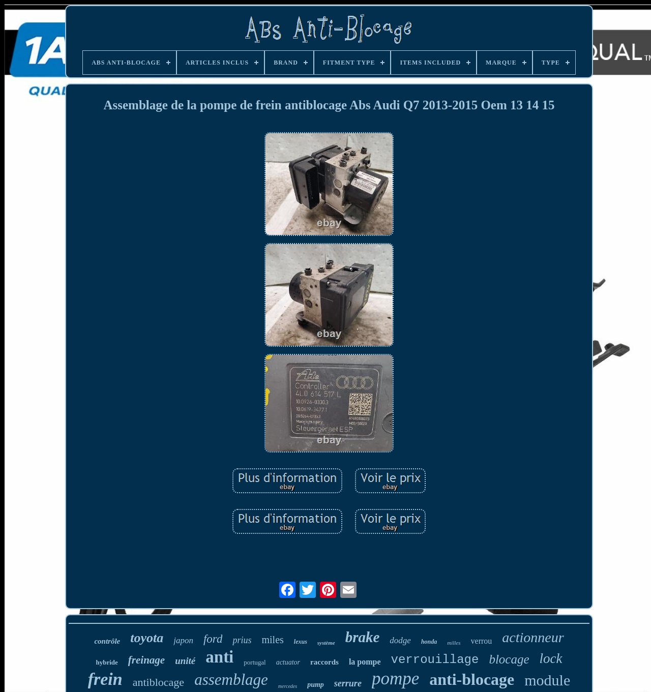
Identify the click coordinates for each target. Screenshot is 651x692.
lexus (300, 641)
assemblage (231, 679)
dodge (400, 640)
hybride (106, 662)
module (547, 680)
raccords (324, 662)
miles (272, 639)
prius (241, 640)
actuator (288, 662)
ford (213, 639)
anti (219, 657)
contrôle (107, 641)
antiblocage (158, 682)
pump (315, 684)
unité (185, 660)
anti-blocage (471, 679)
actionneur (533, 637)
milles (453, 643)
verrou (481, 641)
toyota (146, 637)
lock (551, 658)
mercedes (287, 686)
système (326, 643)
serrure (348, 683)
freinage (146, 660)
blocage (509, 659)
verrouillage (435, 660)
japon (183, 640)
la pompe (365, 661)
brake (362, 637)
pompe (395, 678)
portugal (254, 662)
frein (105, 679)
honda (429, 641)
